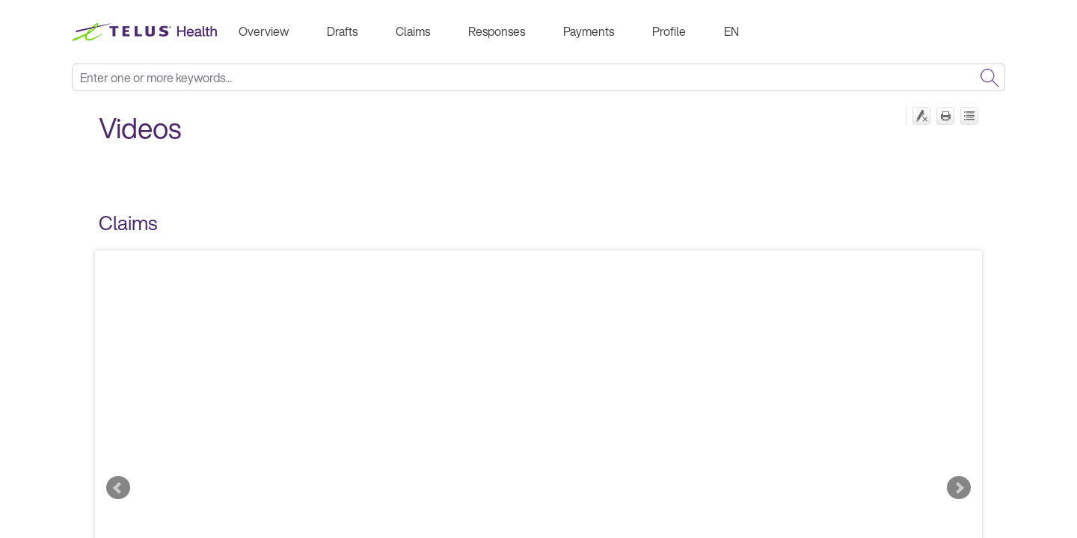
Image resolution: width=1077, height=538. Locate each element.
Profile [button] (669, 31)
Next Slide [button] (959, 488)
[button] (989, 77)
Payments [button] (588, 31)
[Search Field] (538, 77)
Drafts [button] (342, 31)
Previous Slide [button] (118, 488)
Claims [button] (413, 31)
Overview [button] (264, 31)
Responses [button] (496, 31)
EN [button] (731, 31)
